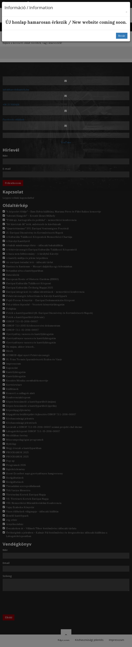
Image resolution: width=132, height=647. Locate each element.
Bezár (121, 35)
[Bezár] (126, 12)
